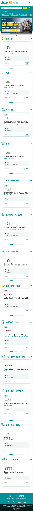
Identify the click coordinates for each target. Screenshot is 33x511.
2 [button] (16, 102)
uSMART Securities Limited (10, 473)
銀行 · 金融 (14, 14)
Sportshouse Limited (9, 87)
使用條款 (17, 506)
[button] (3, 8)
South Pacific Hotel (8, 439)
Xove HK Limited (8, 194)
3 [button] (22, 102)
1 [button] (11, 102)
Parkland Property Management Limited (14, 53)
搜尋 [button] (25, 8)
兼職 (27, 97)
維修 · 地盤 (23, 14)
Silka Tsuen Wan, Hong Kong (11, 124)
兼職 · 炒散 (5, 14)
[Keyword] (14, 8)
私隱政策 (12, 506)
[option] (16, 53)
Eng (20, 2)
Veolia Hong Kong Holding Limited (12, 300)
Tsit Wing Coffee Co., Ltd (10, 371)
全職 (27, 63)
